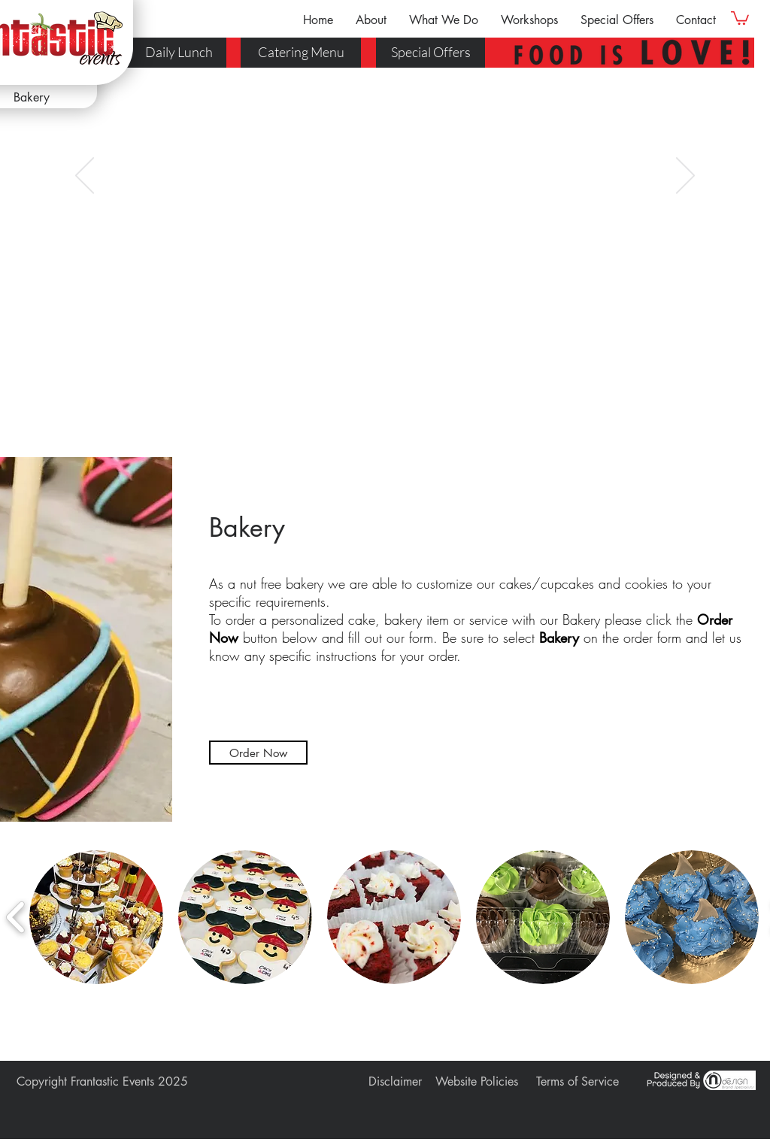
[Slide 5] (405, 404)
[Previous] (84, 176)
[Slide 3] (378, 404)
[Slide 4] (392, 404)
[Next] (685, 176)
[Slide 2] (364, 404)
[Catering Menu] (301, 53)
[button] (371, 20)
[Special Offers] (430, 53)
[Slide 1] (351, 404)
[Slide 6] (419, 404)
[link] (740, 17)
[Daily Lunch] (173, 53)
